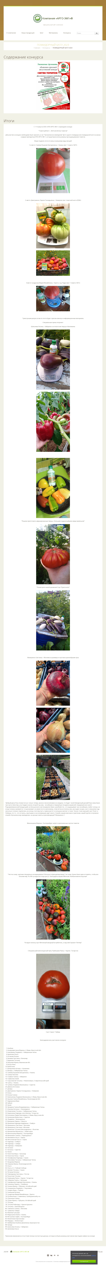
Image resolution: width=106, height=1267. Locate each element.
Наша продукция (27, 33)
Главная (37, 48)
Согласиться (84, 1261)
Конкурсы (67, 33)
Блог (41, 33)
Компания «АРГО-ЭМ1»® (53, 18)
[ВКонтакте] (51, 1255)
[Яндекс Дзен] (58, 1255)
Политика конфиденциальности (61, 1261)
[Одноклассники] (48, 1255)
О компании (11, 33)
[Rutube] (55, 1255)
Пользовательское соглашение (44, 1261)
